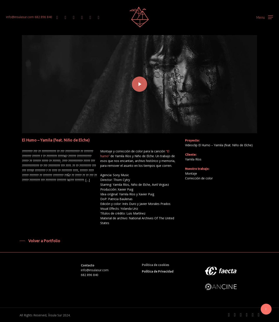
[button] (264, 17)
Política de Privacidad (158, 271)
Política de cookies (155, 265)
